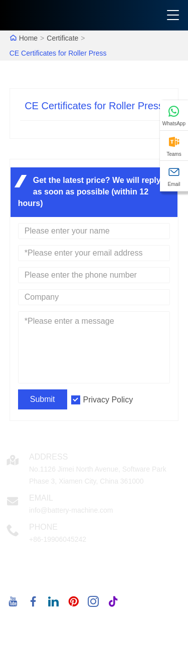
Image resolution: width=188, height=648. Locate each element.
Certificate (62, 38)
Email (41, 498)
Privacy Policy (108, 399)
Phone (43, 527)
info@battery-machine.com (71, 510)
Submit (42, 399)
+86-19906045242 (57, 539)
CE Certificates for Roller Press (58, 53)
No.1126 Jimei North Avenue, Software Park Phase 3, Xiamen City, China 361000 (97, 475)
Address (48, 457)
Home (28, 38)
